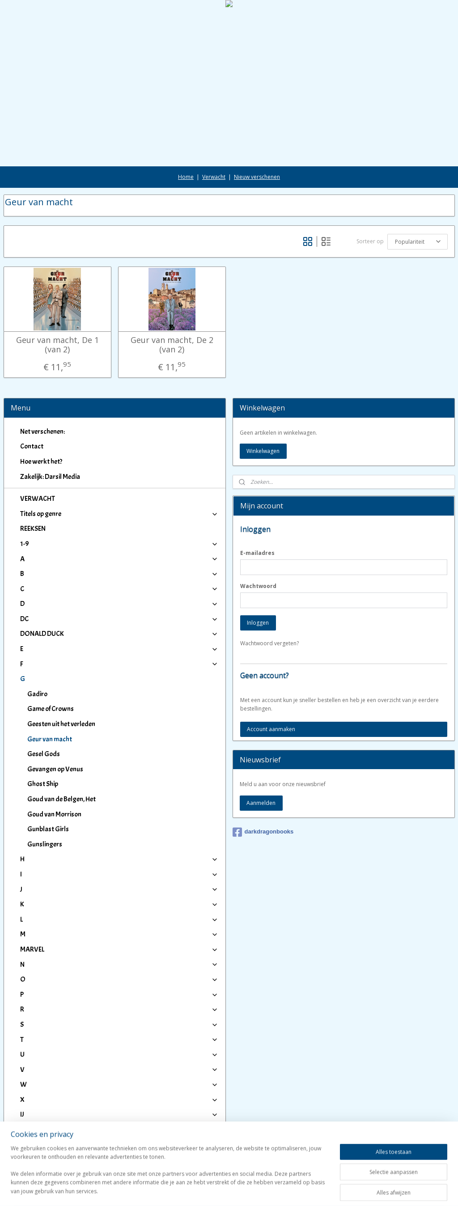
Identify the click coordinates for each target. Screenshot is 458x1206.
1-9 (119, 543)
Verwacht (213, 177)
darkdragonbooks (263, 832)
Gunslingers (44, 844)
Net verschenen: (42, 431)
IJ (119, 1114)
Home (186, 177)
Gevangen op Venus (55, 769)
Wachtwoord (258, 586)
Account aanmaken (271, 729)
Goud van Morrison (54, 814)
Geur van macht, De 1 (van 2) (57, 345)
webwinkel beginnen (254, 1189)
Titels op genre (119, 513)
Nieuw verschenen (257, 177)
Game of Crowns (50, 708)
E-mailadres (257, 553)
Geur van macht (49, 739)
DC (119, 618)
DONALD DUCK (119, 633)
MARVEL (119, 949)
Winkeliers (119, 1151)
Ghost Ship (42, 783)
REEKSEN (33, 528)
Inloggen (258, 622)
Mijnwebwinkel (332, 1189)
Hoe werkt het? (41, 461)
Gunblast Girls (48, 829)
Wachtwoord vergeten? (269, 643)
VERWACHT (37, 498)
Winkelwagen (263, 451)
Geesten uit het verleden (61, 723)
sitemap (201, 1189)
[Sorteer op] (417, 241)
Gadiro (37, 694)
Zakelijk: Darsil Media (50, 476)
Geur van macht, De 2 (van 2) (172, 345)
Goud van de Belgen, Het (61, 799)
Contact (31, 446)
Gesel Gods (43, 753)
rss (220, 1189)
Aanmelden (261, 803)
